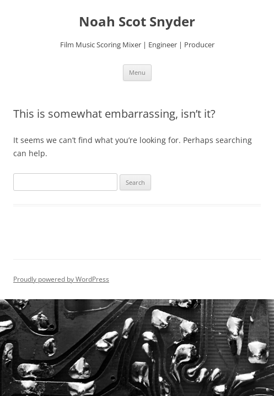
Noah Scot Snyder (137, 21)
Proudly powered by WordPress (61, 279)
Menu (137, 72)
